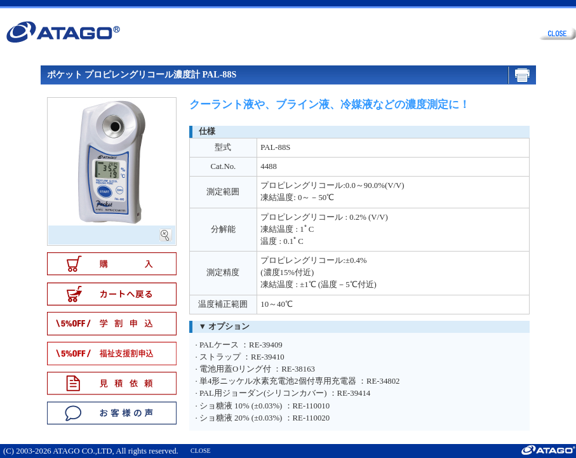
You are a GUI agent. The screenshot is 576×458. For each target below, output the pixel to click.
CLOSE (201, 450)
